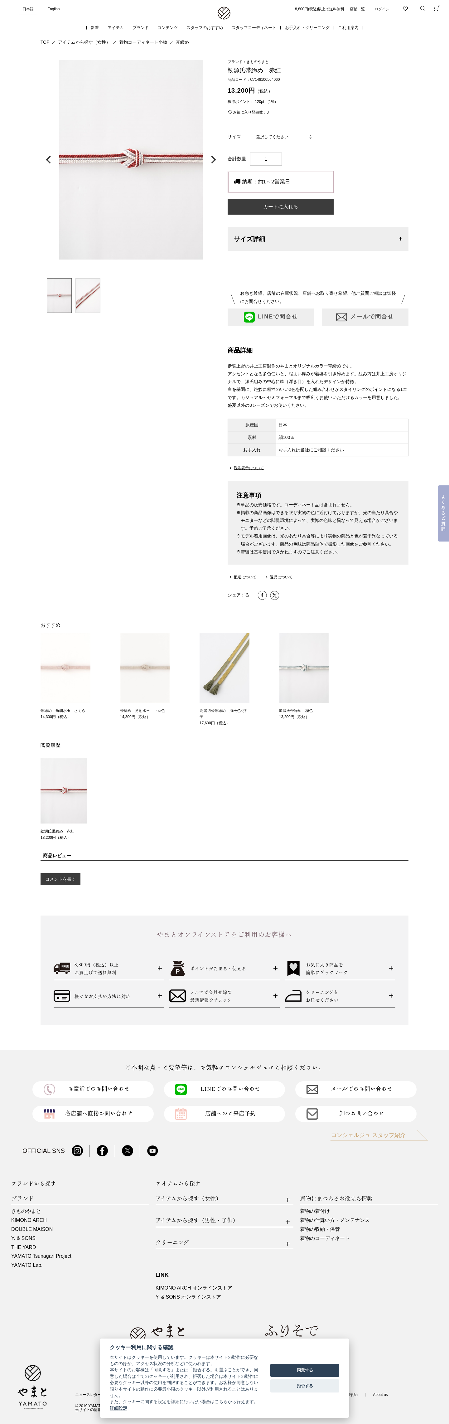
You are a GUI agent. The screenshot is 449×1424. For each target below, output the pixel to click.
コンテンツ (167, 27)
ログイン (381, 9)
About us (380, 1394)
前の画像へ (50, 160)
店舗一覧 (357, 9)
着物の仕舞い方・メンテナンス (335, 1220)
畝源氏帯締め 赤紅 (57, 831)
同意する (305, 1370)
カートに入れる (280, 206)
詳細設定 (118, 1408)
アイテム (116, 27)
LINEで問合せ (271, 317)
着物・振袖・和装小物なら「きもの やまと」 (224, 13)
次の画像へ (212, 160)
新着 (95, 27)
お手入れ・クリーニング (307, 27)
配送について (245, 577)
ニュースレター (88, 1394)
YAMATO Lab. (26, 1265)
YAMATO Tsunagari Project (41, 1256)
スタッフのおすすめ (204, 27)
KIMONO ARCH (29, 1220)
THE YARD (23, 1247)
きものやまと (26, 1211)
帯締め (182, 42)
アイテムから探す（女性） (84, 42)
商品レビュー (57, 855)
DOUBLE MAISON (32, 1229)
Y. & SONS (23, 1238)
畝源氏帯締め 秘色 (296, 710)
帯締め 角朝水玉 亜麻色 (142, 710)
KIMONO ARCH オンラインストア (194, 1287)
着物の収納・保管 (320, 1229)
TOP (45, 42)
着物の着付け (315, 1211)
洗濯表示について (249, 468)
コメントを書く (60, 879)
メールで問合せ (365, 317)
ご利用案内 (348, 27)
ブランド (141, 27)
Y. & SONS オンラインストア (188, 1297)
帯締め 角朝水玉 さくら (63, 710)
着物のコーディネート (325, 1238)
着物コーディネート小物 (143, 42)
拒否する (305, 1385)
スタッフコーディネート (254, 27)
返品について (281, 577)
